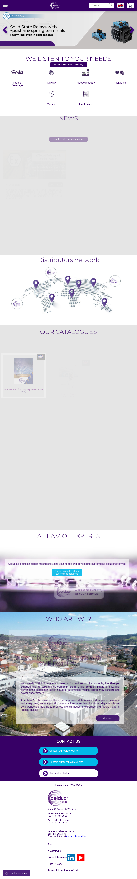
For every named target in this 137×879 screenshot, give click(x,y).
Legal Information (56, 857)
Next (131, 30)
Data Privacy (55, 864)
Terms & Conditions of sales (56, 870)
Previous (5, 30)
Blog (50, 844)
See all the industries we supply (68, 65)
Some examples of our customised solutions (54, 572)
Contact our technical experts (66, 762)
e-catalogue (55, 851)
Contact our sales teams (63, 750)
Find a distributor (59, 773)
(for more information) (76, 836)
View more (120, 718)
